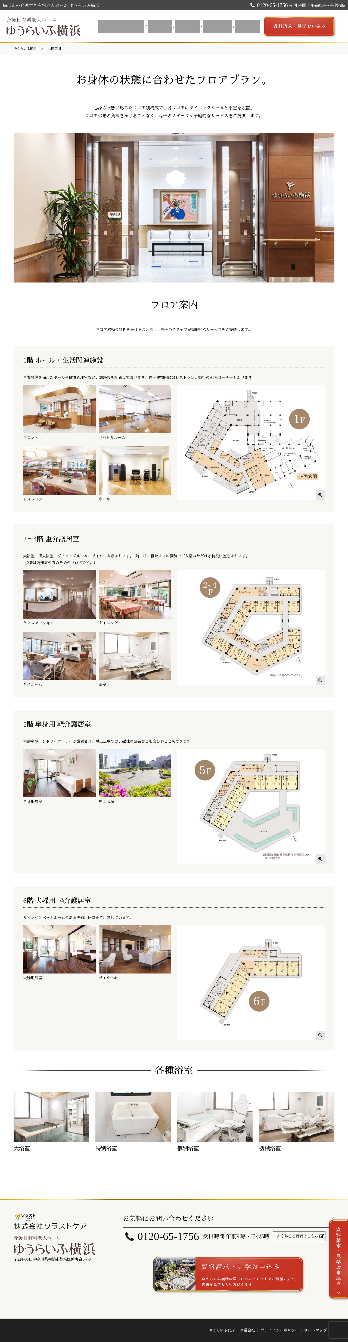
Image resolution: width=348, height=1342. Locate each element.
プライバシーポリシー (279, 1330)
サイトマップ (315, 1330)
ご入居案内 (220, 26)
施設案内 (166, 26)
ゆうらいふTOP (222, 1330)
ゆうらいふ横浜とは (129, 26)
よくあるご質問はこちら (297, 1236)
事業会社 (247, 1330)
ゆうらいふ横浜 (25, 49)
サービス (192, 26)
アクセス (248, 26)
